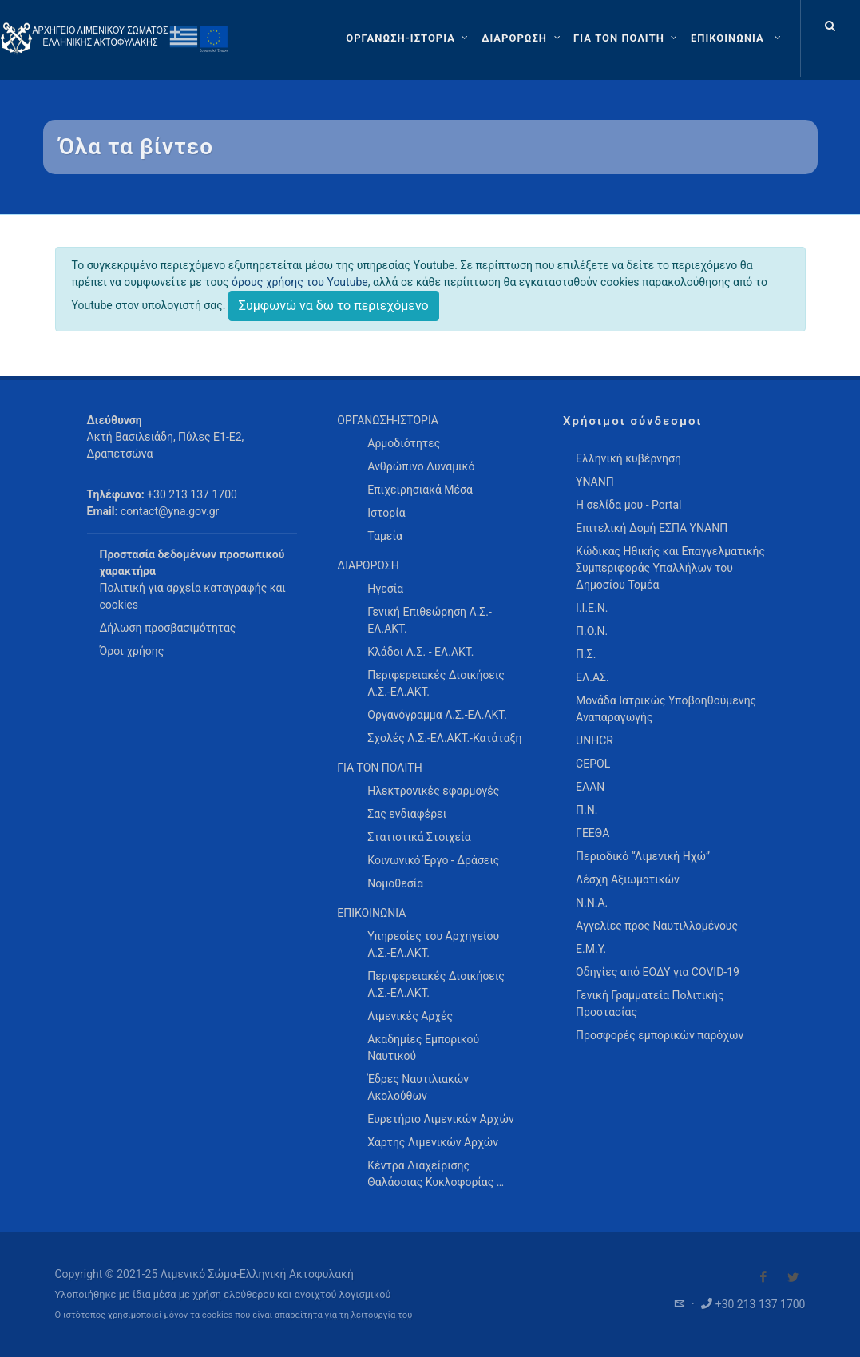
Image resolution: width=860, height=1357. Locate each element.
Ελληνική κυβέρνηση (628, 458)
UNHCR (594, 740)
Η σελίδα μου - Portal (628, 504)
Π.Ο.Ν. (592, 631)
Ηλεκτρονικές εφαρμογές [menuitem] (433, 790)
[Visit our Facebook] (763, 1277)
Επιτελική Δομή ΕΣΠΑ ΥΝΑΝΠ (651, 528)
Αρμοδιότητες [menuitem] (403, 443)
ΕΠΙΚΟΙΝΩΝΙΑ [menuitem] (371, 913)
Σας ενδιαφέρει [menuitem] (406, 813)
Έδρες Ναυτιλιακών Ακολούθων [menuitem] (418, 1087)
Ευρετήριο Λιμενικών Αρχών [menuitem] (440, 1119)
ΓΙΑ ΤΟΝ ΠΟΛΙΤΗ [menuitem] (379, 767)
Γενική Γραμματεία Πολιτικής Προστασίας (649, 1003)
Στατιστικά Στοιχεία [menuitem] (418, 837)
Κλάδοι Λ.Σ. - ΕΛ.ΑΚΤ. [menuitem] (420, 651)
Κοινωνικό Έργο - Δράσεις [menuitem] (433, 860)
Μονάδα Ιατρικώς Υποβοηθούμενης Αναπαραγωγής (666, 709)
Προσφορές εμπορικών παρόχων (659, 1035)
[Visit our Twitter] (793, 1277)
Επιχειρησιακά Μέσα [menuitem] (420, 489)
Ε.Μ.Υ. (591, 948)
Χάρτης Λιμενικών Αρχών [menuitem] (432, 1142)
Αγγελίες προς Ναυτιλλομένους (657, 925)
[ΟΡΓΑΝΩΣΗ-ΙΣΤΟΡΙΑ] (409, 38)
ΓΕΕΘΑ (592, 833)
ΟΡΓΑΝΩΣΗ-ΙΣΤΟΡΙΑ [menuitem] (387, 420)
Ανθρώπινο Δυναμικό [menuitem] (420, 466)
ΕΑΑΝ (590, 786)
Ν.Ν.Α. (592, 902)
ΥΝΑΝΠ (595, 481)
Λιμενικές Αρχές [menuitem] (410, 1016)
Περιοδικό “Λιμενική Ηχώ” (643, 856)
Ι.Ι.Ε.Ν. (592, 607)
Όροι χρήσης (132, 651)
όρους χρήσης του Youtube (300, 282)
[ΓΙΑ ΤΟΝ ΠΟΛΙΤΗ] (627, 38)
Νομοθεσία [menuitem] (395, 883)
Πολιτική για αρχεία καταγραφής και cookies (193, 596)
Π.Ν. (586, 809)
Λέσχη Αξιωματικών (628, 879)
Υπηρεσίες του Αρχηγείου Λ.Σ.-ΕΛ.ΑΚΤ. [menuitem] (433, 944)
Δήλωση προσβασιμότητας (168, 627)
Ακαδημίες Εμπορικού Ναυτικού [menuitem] (423, 1047)
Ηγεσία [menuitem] (385, 588)
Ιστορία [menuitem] (386, 512)
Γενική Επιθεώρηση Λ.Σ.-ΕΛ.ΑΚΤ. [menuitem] (429, 620)
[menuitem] (737, 38)
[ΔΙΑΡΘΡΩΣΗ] (523, 38)
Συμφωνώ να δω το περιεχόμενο (334, 305)
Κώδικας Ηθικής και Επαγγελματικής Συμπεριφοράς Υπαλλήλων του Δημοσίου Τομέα (670, 568)
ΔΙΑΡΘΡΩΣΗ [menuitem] (367, 565)
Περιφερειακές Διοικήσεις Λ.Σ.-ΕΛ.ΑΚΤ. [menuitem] (436, 683)
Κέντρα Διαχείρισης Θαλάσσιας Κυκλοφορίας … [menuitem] (435, 1173)
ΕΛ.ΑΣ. (592, 677)
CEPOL (593, 763)
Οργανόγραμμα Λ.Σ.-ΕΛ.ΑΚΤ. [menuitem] (437, 714)
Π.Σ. (586, 654)
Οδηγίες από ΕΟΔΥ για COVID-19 (657, 972)
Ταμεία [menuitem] (384, 536)
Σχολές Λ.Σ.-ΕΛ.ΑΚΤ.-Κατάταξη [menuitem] (444, 738)
